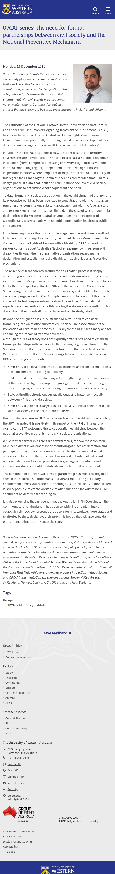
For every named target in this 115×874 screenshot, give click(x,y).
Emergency (14, 795)
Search (95, 10)
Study (9, 672)
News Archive (12, 645)
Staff (8, 723)
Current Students (16, 718)
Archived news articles (19, 657)
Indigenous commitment (18, 831)
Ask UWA (13, 770)
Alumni (10, 698)
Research (11, 677)
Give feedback (55, 632)
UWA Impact (13, 652)
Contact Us (14, 764)
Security (13, 789)
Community (12, 683)
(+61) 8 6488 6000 (18, 758)
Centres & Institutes (17, 693)
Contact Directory (16, 728)
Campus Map (16, 777)
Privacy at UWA (12, 836)
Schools (10, 688)
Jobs (8, 733)
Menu (108, 10)
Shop (8, 703)
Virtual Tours (16, 783)
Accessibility (10, 846)
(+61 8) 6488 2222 (18, 799)
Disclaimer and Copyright (18, 841)
